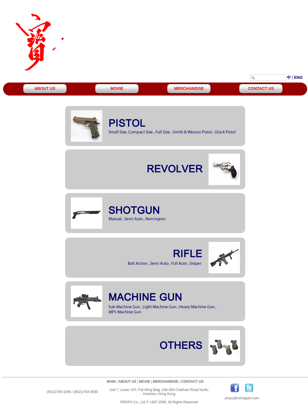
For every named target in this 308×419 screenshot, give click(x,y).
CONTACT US (261, 88)
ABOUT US (44, 88)
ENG (298, 77)
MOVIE (116, 88)
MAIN (111, 382)
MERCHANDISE (189, 88)
